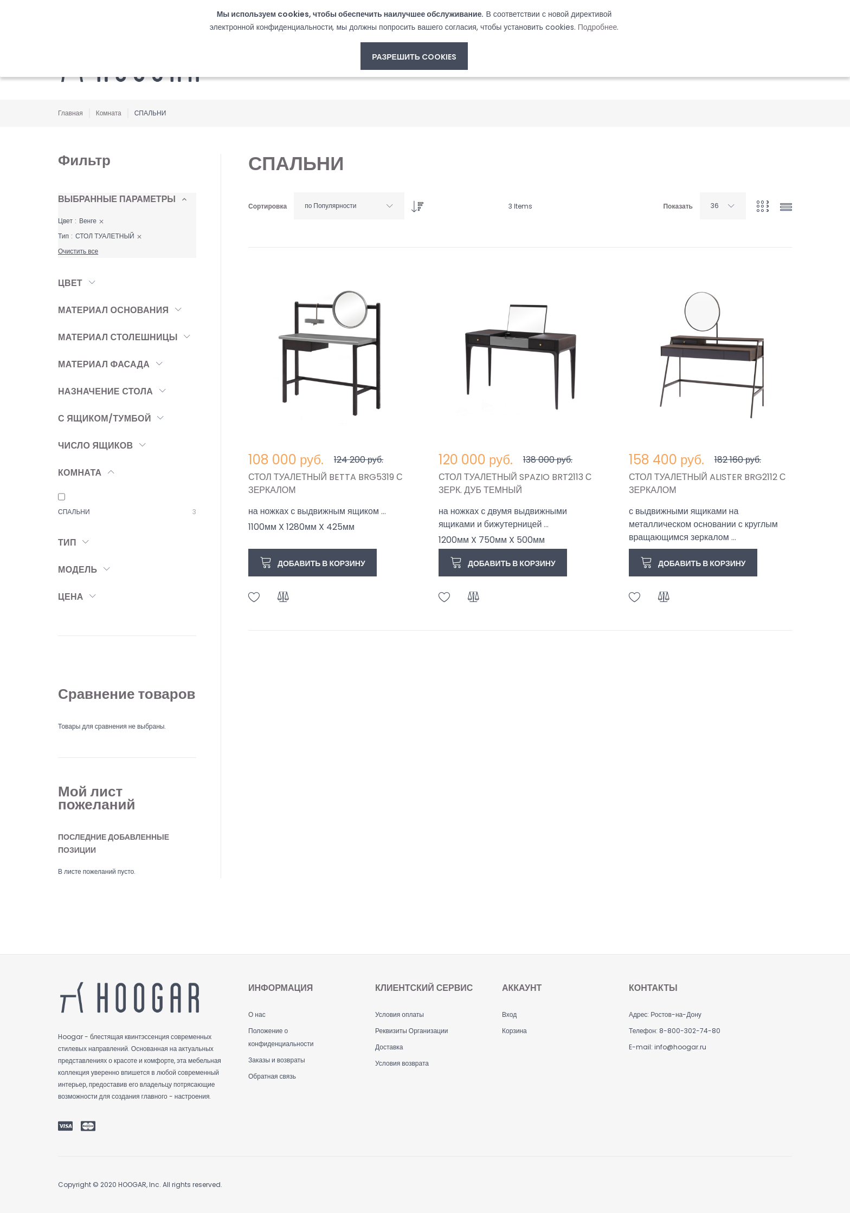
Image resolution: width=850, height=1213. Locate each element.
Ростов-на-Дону (676, 1014)
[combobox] (349, 205)
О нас (257, 1014)
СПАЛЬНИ (74, 511)
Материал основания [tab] (113, 310)
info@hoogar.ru (680, 1047)
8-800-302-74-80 (689, 1030)
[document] (414, 39)
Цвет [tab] (70, 283)
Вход (509, 1014)
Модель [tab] (77, 569)
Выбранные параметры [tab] (117, 199)
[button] (254, 597)
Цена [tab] (70, 597)
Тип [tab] (67, 542)
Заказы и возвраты (276, 1060)
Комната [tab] (79, 472)
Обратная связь (272, 1076)
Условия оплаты (399, 1014)
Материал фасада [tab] (104, 364)
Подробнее (597, 27)
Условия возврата (402, 1063)
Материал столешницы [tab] (118, 337)
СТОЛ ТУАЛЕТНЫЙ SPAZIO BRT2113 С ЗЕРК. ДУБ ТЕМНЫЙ (515, 483)
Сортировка (267, 206)
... (383, 511)
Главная (70, 113)
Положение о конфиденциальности (281, 1037)
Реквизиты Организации (411, 1030)
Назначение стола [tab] (105, 391)
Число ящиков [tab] (95, 445)
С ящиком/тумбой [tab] (104, 418)
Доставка (389, 1047)
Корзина (514, 1030)
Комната (108, 113)
